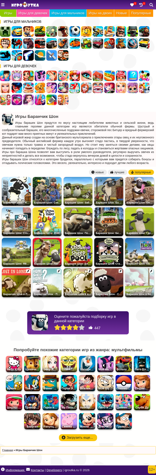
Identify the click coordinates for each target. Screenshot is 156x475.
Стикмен (17, 43)
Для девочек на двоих (63, 100)
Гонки (17, 31)
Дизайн (40, 100)
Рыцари (109, 31)
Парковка (144, 43)
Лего (86, 31)
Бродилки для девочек (109, 88)
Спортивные (132, 43)
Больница (86, 88)
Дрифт (74, 43)
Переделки (74, 88)
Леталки (51, 55)
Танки (40, 31)
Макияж (86, 76)
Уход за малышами (63, 76)
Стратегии (121, 31)
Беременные (63, 88)
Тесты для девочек (132, 76)
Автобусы (40, 43)
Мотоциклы (98, 31)
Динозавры (28, 43)
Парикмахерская (74, 76)
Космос (40, 55)
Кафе (109, 76)
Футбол (74, 31)
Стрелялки (28, 31)
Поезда (144, 31)
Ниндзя (132, 31)
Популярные (141, 13)
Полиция (51, 43)
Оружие (28, 55)
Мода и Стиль (28, 100)
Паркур (5, 55)
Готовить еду (28, 76)
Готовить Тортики (28, 88)
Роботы (121, 43)
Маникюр (51, 88)
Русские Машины (98, 43)
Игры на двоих (100, 13)
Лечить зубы (98, 88)
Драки (5, 43)
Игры (8, 13)
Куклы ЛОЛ (132, 88)
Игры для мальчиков (68, 13)
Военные (109, 43)
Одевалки (5, 76)
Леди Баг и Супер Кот (17, 88)
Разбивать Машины (63, 43)
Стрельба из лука (17, 55)
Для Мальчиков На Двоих (63, 55)
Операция (121, 76)
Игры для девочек (32, 13)
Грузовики (86, 43)
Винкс (51, 76)
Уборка (5, 100)
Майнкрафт (5, 31)
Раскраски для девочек (144, 76)
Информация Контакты (22, 469)
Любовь (17, 100)
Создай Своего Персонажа (17, 76)
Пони (40, 76)
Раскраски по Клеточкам (51, 100)
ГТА (63, 31)
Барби (5, 88)
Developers (54, 470)
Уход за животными (40, 88)
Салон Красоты (121, 88)
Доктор (144, 88)
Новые (121, 13)
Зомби (51, 31)
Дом (98, 76)
